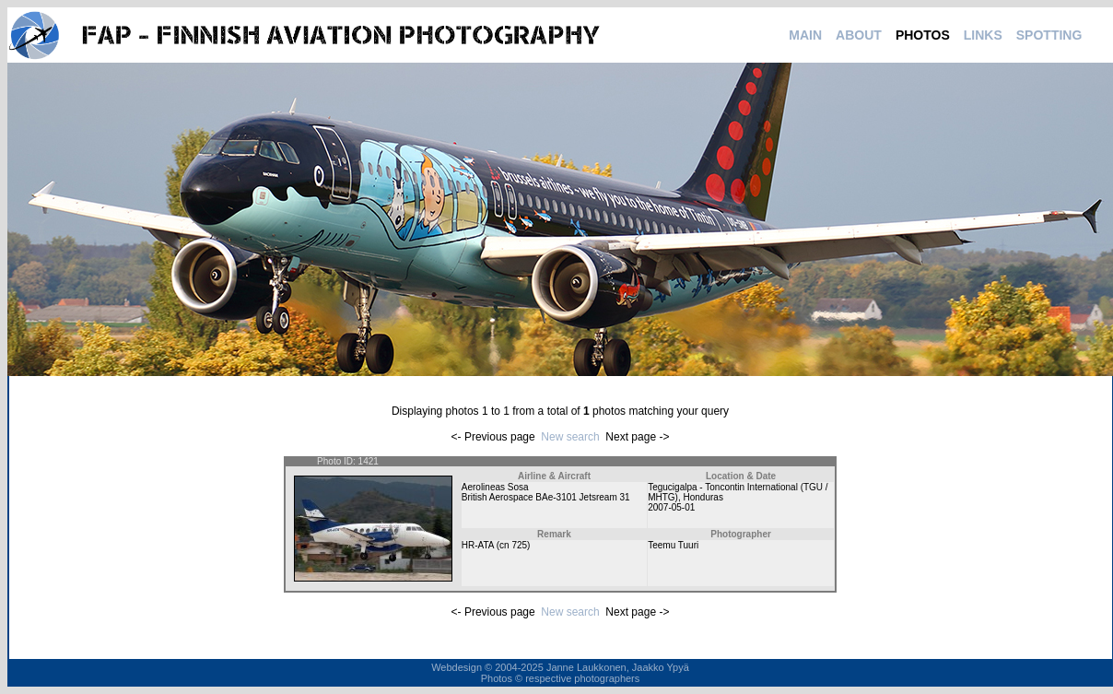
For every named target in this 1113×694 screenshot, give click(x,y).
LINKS (983, 35)
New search (570, 436)
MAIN (805, 35)
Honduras (703, 497)
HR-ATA (478, 545)
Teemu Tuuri (673, 545)
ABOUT (859, 35)
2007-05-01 (671, 507)
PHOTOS (923, 35)
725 (519, 545)
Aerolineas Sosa (495, 487)
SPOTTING (1049, 35)
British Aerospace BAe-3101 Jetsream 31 (546, 497)
